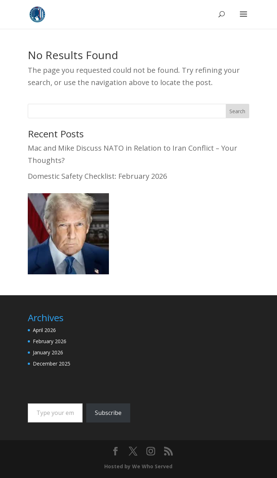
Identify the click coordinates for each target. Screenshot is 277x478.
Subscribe (108, 413)
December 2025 (51, 363)
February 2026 (49, 341)
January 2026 (48, 352)
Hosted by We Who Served (138, 466)
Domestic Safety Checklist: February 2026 (97, 176)
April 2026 (44, 330)
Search (237, 111)
